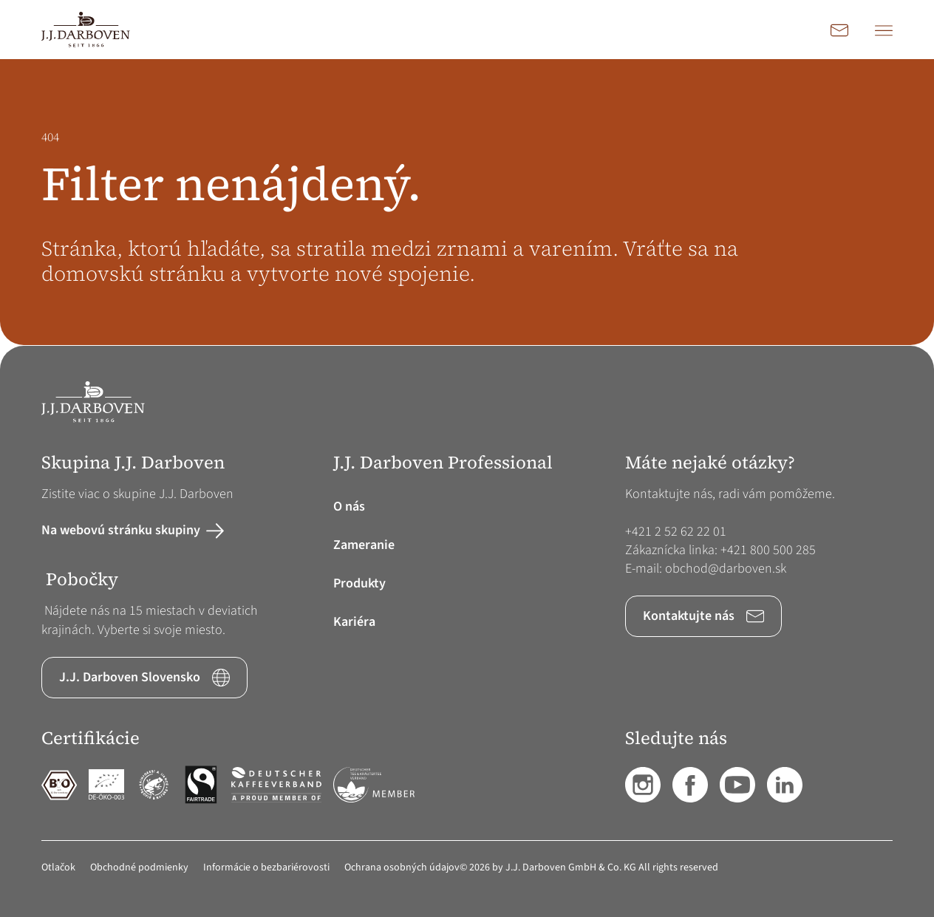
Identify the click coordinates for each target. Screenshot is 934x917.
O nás (349, 506)
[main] (467, 202)
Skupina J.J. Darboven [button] (133, 463)
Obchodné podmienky (139, 867)
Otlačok (58, 867)
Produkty (359, 583)
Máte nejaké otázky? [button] (710, 463)
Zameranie (364, 545)
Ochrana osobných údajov (402, 867)
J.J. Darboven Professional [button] (443, 463)
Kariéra (354, 622)
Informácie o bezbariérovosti (266, 867)
